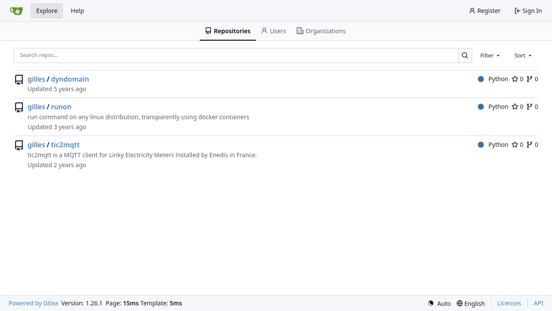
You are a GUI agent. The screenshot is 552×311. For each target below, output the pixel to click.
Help (77, 10)
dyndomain (70, 79)
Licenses (509, 303)
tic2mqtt (65, 144)
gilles (36, 79)
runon (61, 106)
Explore (46, 10)
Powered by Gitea (33, 303)
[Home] (16, 11)
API (538, 303)
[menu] (439, 303)
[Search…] (465, 55)
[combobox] (490, 55)
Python (493, 79)
